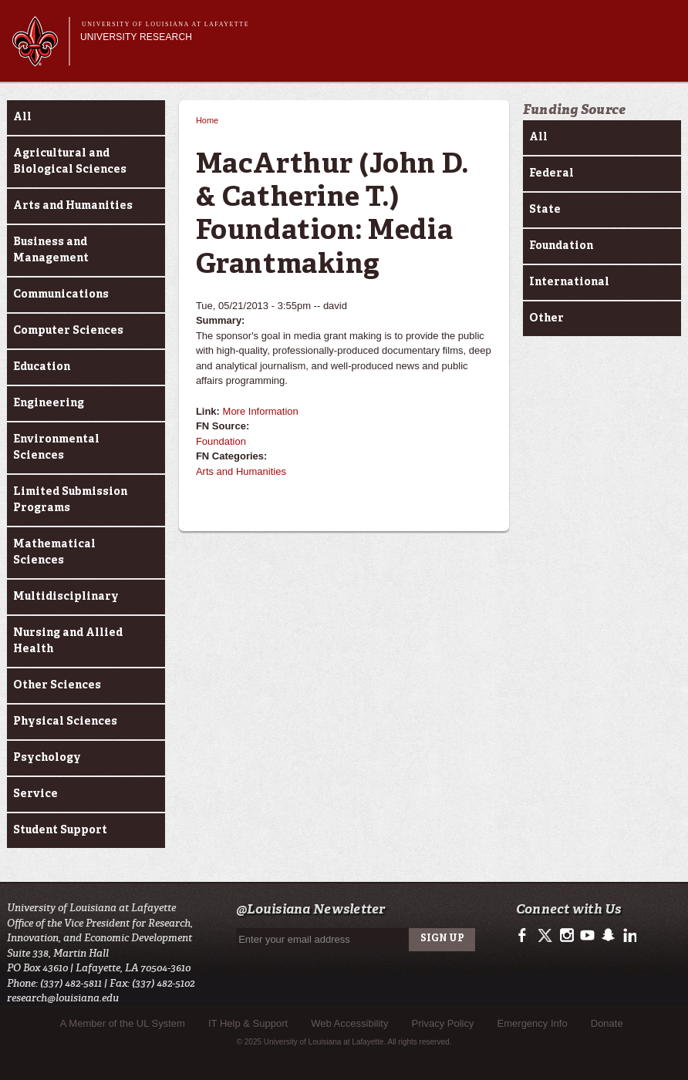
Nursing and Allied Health (68, 640)
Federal (551, 173)
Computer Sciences (68, 330)
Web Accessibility (349, 1023)
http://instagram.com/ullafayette (566, 936)
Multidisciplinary (66, 596)
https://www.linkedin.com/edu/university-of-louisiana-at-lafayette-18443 (628, 936)
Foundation (221, 441)
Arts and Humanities (73, 205)
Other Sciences (57, 685)
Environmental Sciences (56, 447)
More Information (260, 411)
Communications (61, 294)
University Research (136, 37)
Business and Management (51, 250)
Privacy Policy (443, 1023)
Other (546, 318)
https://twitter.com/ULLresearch (546, 936)
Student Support (60, 830)
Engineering (48, 403)
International (569, 282)
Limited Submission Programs (70, 499)
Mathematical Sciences (54, 552)
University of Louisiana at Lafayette (165, 24)
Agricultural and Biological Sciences (69, 161)
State (545, 209)
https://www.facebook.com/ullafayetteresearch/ (526, 936)
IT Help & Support (248, 1023)
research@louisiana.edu (63, 997)
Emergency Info (532, 1023)
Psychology (47, 757)
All (22, 117)
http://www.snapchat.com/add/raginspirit (607, 936)
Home (207, 120)
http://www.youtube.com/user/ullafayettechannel (587, 936)
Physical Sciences (65, 721)
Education (41, 367)
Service (35, 794)
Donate (607, 1023)
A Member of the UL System (122, 1023)
